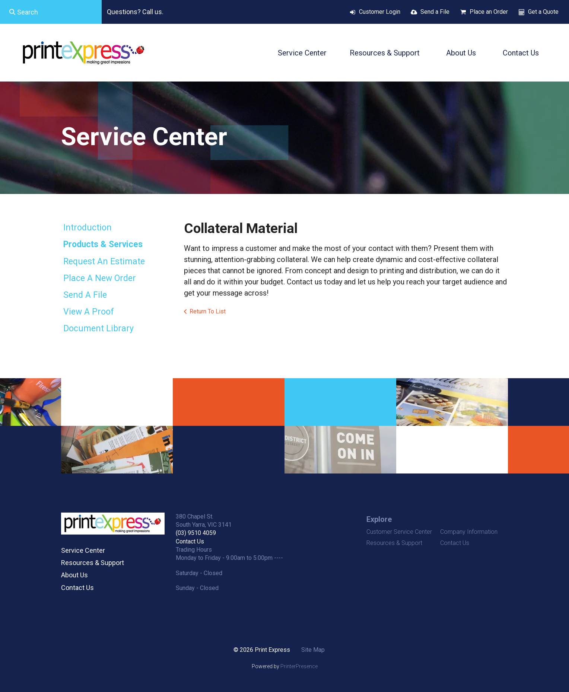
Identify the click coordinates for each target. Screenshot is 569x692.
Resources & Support (385, 52)
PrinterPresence (299, 666)
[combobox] (50, 12)
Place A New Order (99, 278)
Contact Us (521, 52)
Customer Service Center (399, 531)
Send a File (434, 11)
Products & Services (103, 244)
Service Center (302, 52)
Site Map (313, 649)
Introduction (87, 228)
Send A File (85, 295)
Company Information (469, 531)
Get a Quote (543, 11)
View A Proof (88, 312)
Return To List (208, 311)
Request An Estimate (104, 261)
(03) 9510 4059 (196, 532)
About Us (461, 52)
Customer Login (379, 11)
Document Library (98, 328)
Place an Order (489, 11)
